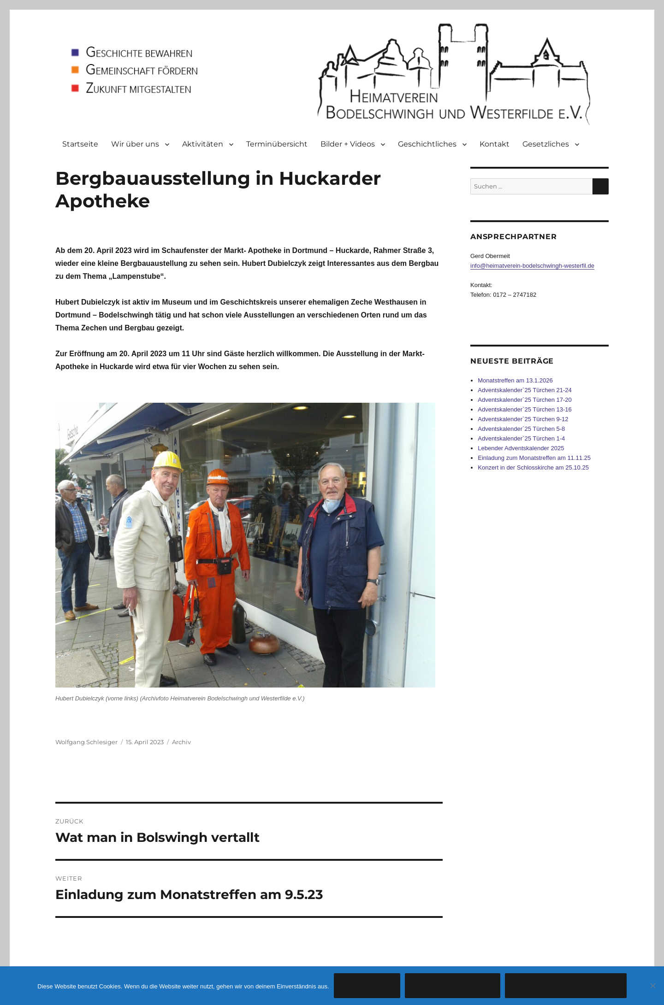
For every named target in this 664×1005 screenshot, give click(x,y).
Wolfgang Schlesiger (86, 742)
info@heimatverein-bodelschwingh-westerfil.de (532, 265)
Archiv (181, 742)
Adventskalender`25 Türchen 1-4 (521, 438)
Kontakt (495, 144)
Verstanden (367, 986)
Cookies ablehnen (452, 986)
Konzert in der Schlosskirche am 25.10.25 (533, 467)
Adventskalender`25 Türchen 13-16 (525, 409)
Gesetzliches (545, 144)
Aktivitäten (202, 144)
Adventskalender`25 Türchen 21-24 (525, 390)
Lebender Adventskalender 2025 (521, 448)
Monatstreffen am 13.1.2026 (515, 380)
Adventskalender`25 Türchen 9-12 (523, 419)
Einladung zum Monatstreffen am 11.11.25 (534, 457)
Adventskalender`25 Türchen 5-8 (521, 428)
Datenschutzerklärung (565, 986)
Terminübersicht (277, 144)
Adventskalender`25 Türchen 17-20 (525, 399)
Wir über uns (135, 144)
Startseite (80, 144)
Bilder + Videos (347, 144)
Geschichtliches (427, 144)
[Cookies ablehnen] (652, 985)
